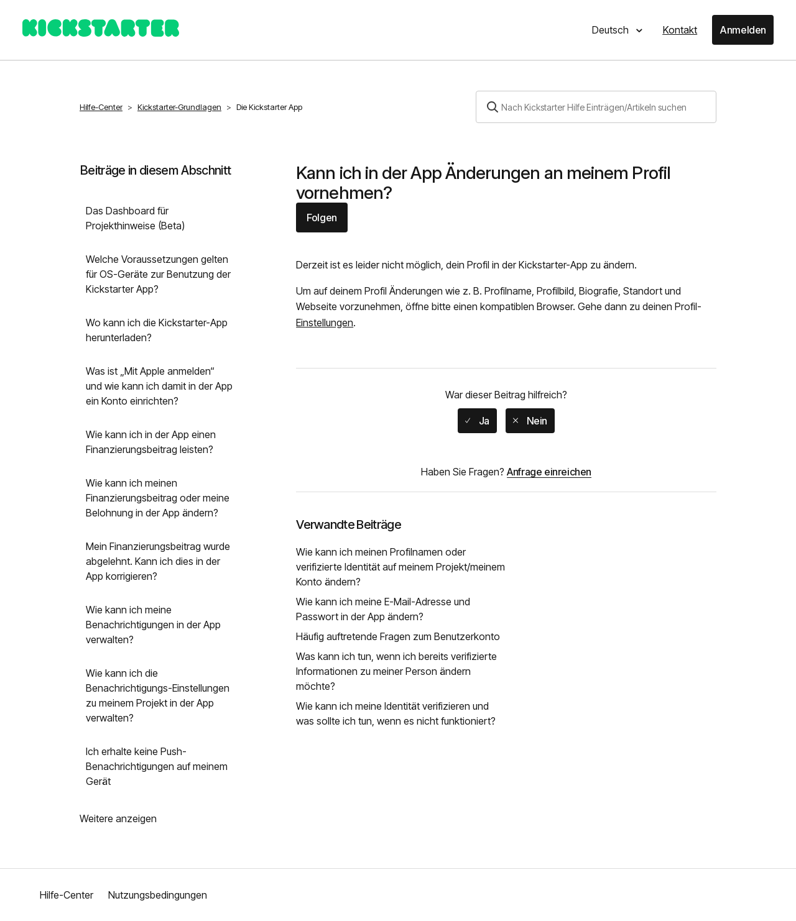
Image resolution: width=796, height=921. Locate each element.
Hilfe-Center (101, 107)
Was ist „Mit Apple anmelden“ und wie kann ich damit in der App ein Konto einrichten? (159, 386)
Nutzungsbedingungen (157, 895)
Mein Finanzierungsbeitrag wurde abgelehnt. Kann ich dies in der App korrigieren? (158, 561)
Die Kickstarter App (269, 107)
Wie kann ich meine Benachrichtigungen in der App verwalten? (153, 624)
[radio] (477, 420)
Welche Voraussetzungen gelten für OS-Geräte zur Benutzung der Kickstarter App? (158, 274)
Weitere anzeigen (118, 818)
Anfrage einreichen (549, 471)
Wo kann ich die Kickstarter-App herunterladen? (157, 330)
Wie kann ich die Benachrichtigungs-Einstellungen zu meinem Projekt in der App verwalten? (157, 695)
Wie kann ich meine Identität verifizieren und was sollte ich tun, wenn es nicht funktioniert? (396, 713)
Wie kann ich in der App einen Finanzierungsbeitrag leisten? (151, 442)
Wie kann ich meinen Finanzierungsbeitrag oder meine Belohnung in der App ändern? (157, 498)
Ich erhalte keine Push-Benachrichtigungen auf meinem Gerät (157, 766)
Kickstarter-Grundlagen (179, 107)
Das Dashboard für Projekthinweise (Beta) (135, 218)
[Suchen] (596, 107)
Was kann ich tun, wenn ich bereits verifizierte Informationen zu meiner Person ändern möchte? (396, 671)
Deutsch (611, 30)
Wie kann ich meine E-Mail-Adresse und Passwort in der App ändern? (383, 609)
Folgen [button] (322, 217)
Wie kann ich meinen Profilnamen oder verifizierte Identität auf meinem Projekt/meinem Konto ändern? (400, 567)
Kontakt (679, 30)
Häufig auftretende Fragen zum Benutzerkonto (398, 636)
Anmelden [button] (743, 30)
